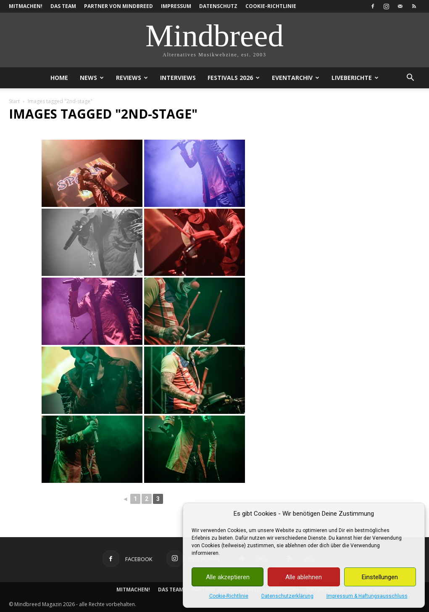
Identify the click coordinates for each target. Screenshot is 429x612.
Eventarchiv (295, 78)
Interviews (178, 78)
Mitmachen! (25, 6)
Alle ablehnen (303, 577)
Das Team (63, 6)
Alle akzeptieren (228, 577)
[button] (410, 78)
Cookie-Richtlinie (228, 596)
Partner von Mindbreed (118, 6)
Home (59, 78)
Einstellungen (380, 577)
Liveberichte (355, 78)
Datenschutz (218, 6)
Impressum (176, 6)
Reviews (132, 78)
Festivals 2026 (234, 78)
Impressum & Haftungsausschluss (367, 596)
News (92, 78)
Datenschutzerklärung (287, 596)
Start (14, 101)
